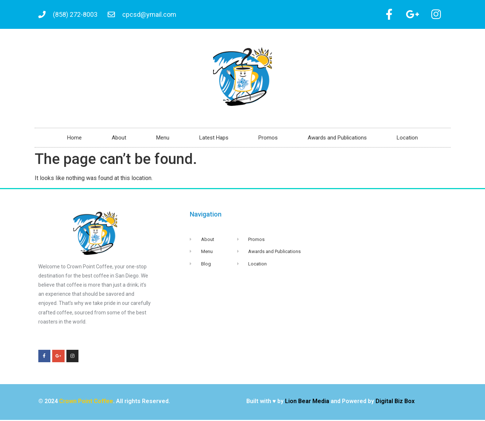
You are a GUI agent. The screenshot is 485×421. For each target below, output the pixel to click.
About (119, 138)
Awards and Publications (337, 138)
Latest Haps (213, 138)
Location (407, 138)
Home (74, 138)
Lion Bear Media (307, 402)
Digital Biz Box (395, 402)
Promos (268, 138)
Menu (162, 138)
